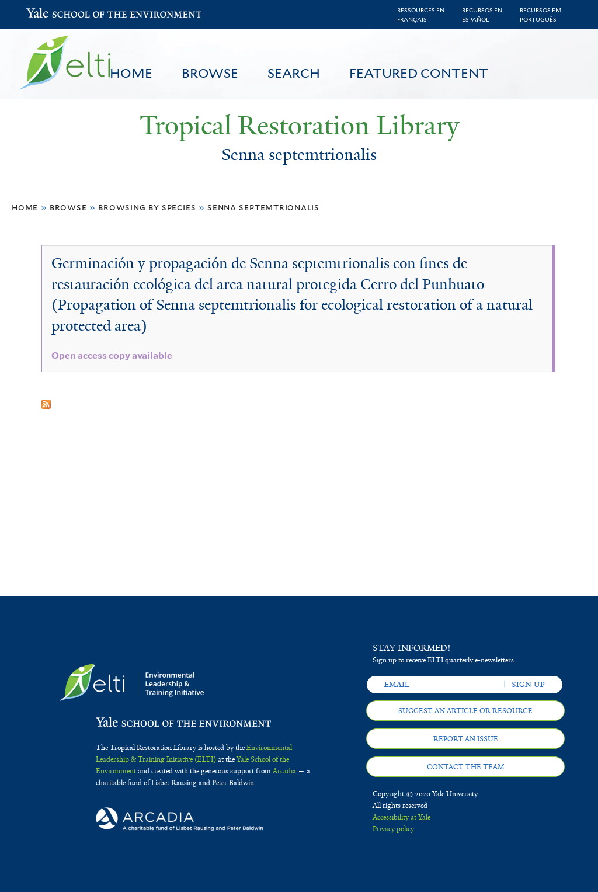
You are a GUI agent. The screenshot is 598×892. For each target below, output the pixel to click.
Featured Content (418, 73)
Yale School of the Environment (56, 14)
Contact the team (466, 767)
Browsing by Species (147, 207)
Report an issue (465, 739)
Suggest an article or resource (465, 711)
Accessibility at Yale (401, 817)
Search (293, 73)
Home (131, 73)
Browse (210, 73)
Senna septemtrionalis (263, 207)
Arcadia (284, 771)
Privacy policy (393, 829)
